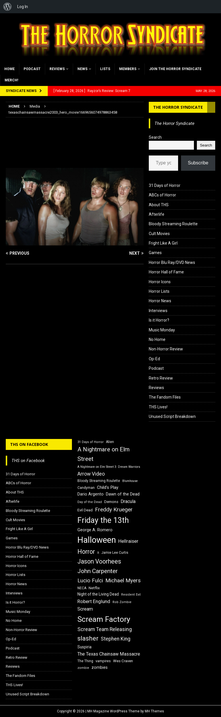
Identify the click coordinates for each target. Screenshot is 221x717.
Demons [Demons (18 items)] (111, 502)
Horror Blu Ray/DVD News (172, 262)
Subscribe (198, 162)
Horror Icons (160, 281)
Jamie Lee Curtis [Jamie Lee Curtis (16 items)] (114, 553)
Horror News (160, 301)
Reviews (57, 69)
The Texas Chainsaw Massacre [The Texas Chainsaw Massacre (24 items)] (108, 654)
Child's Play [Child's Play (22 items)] (107, 487)
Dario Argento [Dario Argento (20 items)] (90, 494)
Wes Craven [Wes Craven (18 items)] (123, 661)
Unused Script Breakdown (172, 416)
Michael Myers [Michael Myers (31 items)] (123, 580)
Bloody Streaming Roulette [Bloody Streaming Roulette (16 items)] (98, 481)
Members (127, 69)
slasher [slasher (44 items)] (87, 638)
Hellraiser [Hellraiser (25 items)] (128, 541)
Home (9, 69)
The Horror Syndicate (178, 107)
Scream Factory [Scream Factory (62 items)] (103, 619)
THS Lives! (158, 407)
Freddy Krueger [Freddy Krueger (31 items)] (114, 509)
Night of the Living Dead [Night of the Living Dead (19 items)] (98, 594)
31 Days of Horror (164, 185)
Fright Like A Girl (163, 243)
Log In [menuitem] (22, 6)
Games (155, 252)
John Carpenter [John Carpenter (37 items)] (97, 571)
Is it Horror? (159, 320)
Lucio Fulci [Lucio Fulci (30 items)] (90, 580)
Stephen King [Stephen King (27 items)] (115, 639)
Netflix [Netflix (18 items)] (94, 588)
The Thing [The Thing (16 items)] (85, 661)
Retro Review (161, 378)
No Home (157, 339)
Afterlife (156, 214)
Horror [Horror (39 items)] (86, 551)
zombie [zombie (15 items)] (83, 668)
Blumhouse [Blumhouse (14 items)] (130, 481)
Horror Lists (159, 291)
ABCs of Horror (162, 195)
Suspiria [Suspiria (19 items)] (84, 647)
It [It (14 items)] (98, 553)
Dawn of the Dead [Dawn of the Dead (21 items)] (123, 494)
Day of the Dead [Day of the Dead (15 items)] (89, 502)
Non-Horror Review (166, 349)
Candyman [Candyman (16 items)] (86, 488)
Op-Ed (154, 358)
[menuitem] (7, 6)
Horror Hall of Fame (166, 272)
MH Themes (154, 711)
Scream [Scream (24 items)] (85, 609)
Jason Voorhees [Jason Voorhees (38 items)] (99, 561)
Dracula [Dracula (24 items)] (128, 501)
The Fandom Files (165, 397)
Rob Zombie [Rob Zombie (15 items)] (122, 602)
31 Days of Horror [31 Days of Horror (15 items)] (90, 442)
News (82, 69)
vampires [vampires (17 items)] (103, 661)
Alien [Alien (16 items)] (110, 442)
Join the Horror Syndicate (175, 69)
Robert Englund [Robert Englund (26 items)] (93, 601)
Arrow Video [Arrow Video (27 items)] (91, 474)
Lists (105, 69)
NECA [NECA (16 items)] (81, 588)
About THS (159, 204)
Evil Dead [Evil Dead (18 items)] (85, 510)
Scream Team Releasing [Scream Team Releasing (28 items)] (104, 629)
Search (155, 137)
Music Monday (162, 330)
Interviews (158, 310)
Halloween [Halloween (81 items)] (96, 540)
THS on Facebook (29, 444)
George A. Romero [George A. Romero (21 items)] (95, 529)
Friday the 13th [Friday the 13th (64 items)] (103, 520)
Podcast (32, 69)
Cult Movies (159, 233)
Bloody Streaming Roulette (173, 224)
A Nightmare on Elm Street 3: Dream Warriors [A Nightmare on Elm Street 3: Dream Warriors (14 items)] (108, 467)
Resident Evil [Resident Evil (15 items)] (131, 594)
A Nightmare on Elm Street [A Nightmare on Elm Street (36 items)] (103, 454)
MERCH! (11, 80)
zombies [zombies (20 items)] (100, 667)
